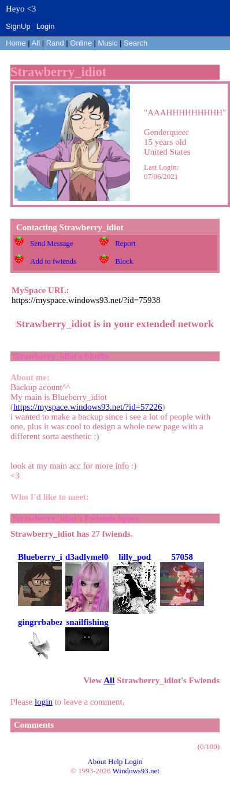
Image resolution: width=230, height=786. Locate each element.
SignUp (18, 26)
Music (108, 43)
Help (115, 761)
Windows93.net (136, 770)
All (37, 43)
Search (135, 43)
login (44, 701)
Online (81, 43)
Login (45, 26)
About (96, 761)
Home (16, 43)
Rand (55, 43)
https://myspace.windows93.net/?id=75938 (86, 300)
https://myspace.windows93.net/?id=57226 (87, 406)
